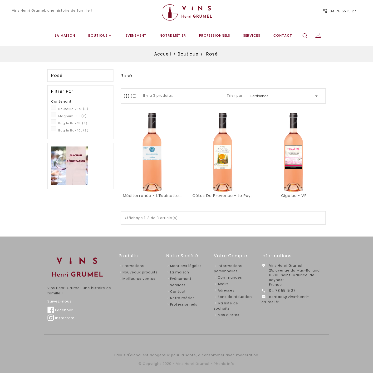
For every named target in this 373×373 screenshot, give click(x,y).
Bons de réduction (235, 296)
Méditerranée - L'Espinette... (152, 196)
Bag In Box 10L (73, 130)
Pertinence (284, 96)
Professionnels (214, 35)
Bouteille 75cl (73, 109)
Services (251, 35)
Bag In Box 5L (72, 123)
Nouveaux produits (140, 272)
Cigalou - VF (294, 196)
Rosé (57, 75)
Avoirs (223, 284)
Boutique (100, 35)
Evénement (136, 35)
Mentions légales (186, 265)
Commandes (230, 277)
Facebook (60, 310)
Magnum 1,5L (72, 116)
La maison (65, 35)
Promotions (133, 265)
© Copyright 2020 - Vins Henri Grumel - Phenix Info (186, 363)
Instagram (60, 318)
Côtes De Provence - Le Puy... (223, 196)
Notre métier (173, 35)
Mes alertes (228, 315)
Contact (282, 35)
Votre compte (230, 256)
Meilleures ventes (139, 278)
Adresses (226, 290)
